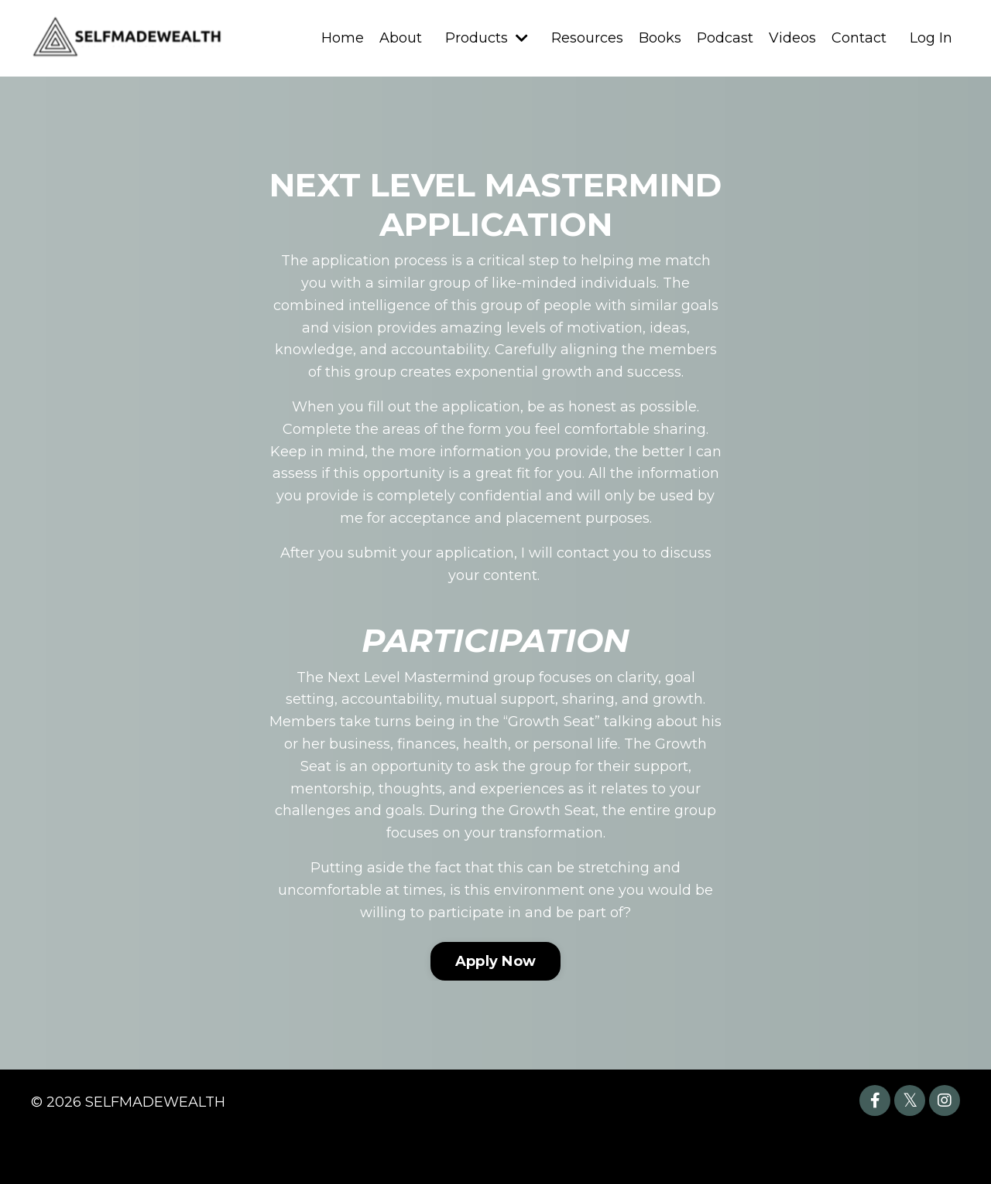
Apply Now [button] (495, 961)
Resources (587, 37)
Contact (859, 37)
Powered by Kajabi (909, 1144)
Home (342, 37)
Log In (931, 37)
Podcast (725, 37)
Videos (792, 37)
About (400, 37)
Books (660, 37)
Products (486, 37)
